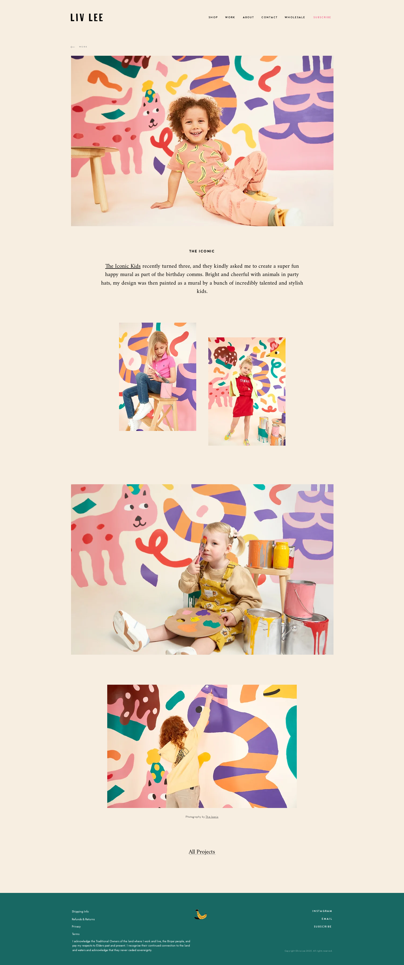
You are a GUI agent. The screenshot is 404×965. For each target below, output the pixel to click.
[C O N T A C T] (269, 17)
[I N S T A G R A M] (322, 911)
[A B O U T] (248, 17)
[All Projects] (202, 852)
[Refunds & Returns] (83, 919)
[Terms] (75, 934)
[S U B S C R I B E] (322, 17)
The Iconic (212, 817)
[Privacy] (76, 926)
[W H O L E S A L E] (295, 17)
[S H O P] (213, 17)
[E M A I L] (326, 919)
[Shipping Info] (80, 911)
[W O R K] (230, 17)
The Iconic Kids (123, 266)
